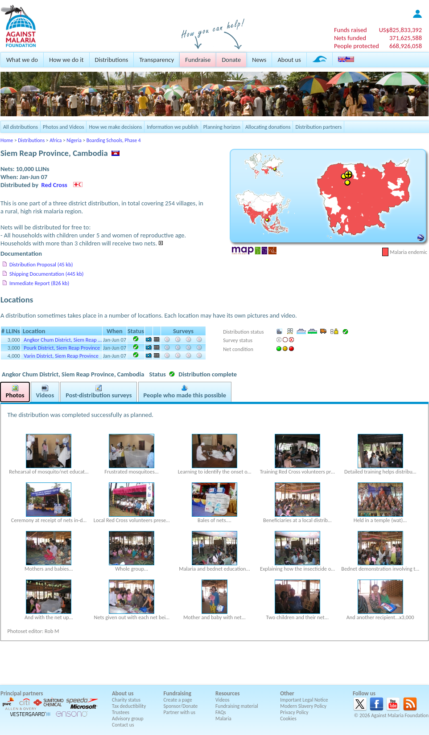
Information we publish (172, 126)
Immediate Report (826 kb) (39, 283)
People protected (356, 46)
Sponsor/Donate (181, 706)
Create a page (178, 700)
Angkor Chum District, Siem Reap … (63, 339)
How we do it (66, 60)
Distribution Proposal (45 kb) (41, 264)
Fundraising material (236, 706)
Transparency (156, 60)
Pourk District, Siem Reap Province (62, 347)
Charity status (126, 700)
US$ (400, 30)
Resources (227, 693)
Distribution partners (318, 126)
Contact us (123, 725)
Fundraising (177, 693)
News (259, 60)
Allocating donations (268, 126)
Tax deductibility (129, 706)
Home (6, 140)
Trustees (120, 712)
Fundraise (197, 60)
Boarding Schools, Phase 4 (114, 140)
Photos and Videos (63, 126)
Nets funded (350, 38)
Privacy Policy (294, 712)
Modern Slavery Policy (303, 706)
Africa (56, 140)
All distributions (20, 126)
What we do (22, 60)
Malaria (223, 718)
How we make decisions (115, 126)
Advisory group (128, 718)
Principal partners (21, 693)
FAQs (220, 712)
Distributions (111, 60)
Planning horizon (221, 126)
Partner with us (180, 712)
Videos (222, 700)
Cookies (288, 718)
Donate (231, 60)
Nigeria (73, 140)
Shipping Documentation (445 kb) (46, 273)
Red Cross (54, 185)
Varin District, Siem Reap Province (61, 355)
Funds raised (350, 30)
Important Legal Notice (304, 700)
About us (289, 60)
